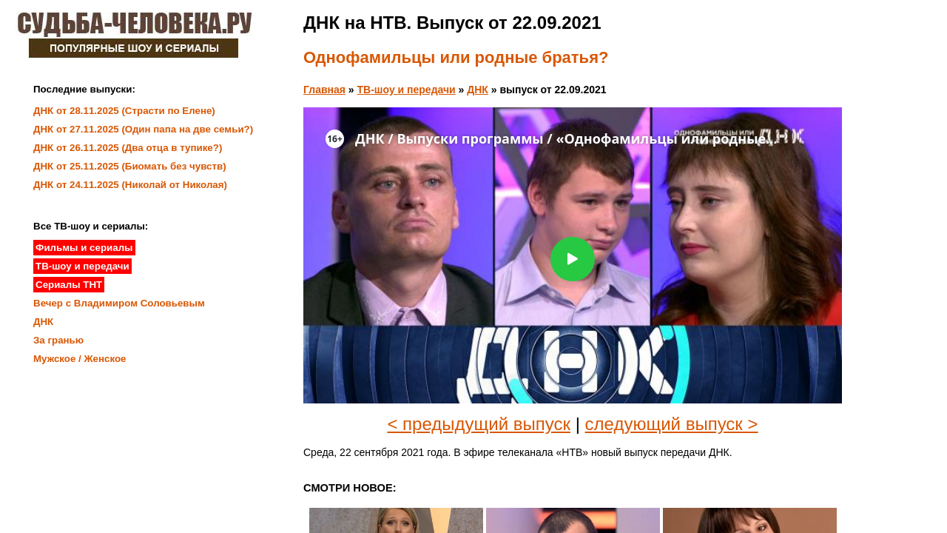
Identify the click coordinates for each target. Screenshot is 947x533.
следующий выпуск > (671, 424)
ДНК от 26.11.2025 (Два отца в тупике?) (127, 147)
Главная (324, 89)
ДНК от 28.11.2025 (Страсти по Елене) (124, 110)
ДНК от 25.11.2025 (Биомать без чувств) (129, 166)
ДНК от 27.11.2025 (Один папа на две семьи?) (143, 129)
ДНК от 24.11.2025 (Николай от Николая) (130, 184)
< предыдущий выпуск (478, 424)
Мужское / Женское (80, 358)
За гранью (58, 340)
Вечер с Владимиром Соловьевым (119, 303)
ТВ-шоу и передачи (406, 89)
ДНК (477, 89)
